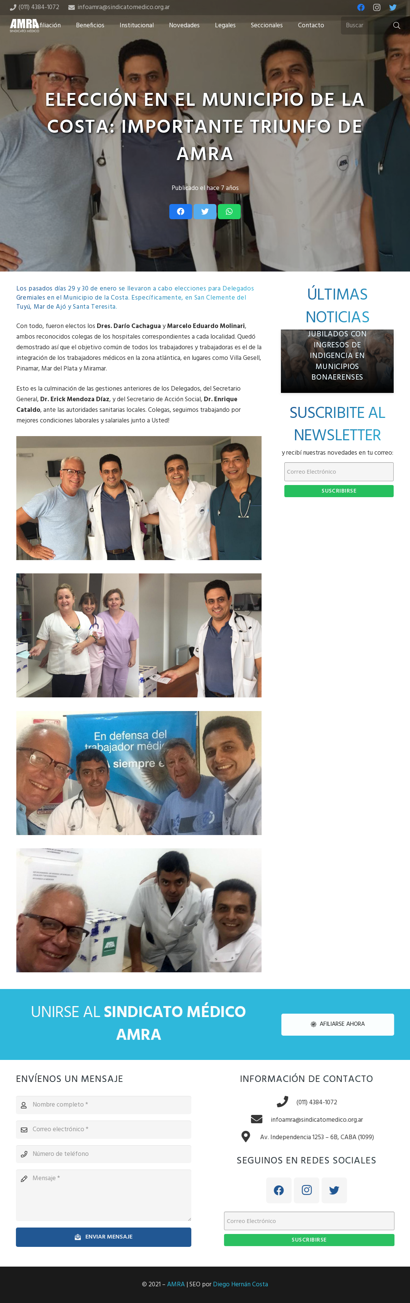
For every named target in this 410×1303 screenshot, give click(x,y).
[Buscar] (373, 26)
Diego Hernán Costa (240, 1284)
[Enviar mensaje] (98, 1237)
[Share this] (180, 211)
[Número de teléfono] (98, 1154)
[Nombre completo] (98, 1105)
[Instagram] (377, 7)
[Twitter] (393, 7)
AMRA (176, 1284)
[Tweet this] (205, 211)
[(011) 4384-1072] (292, 1103)
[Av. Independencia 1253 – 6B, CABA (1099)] (255, 1137)
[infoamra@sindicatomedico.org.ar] (266, 1120)
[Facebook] (361, 7)
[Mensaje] (98, 1195)
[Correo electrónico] (98, 1130)
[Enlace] (24, 25)
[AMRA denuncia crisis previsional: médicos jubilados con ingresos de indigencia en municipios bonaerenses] (337, 361)
